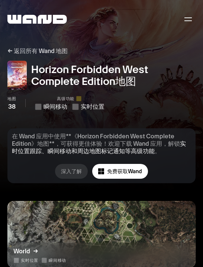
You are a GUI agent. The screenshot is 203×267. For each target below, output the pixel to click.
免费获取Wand (120, 171)
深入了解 (71, 171)
